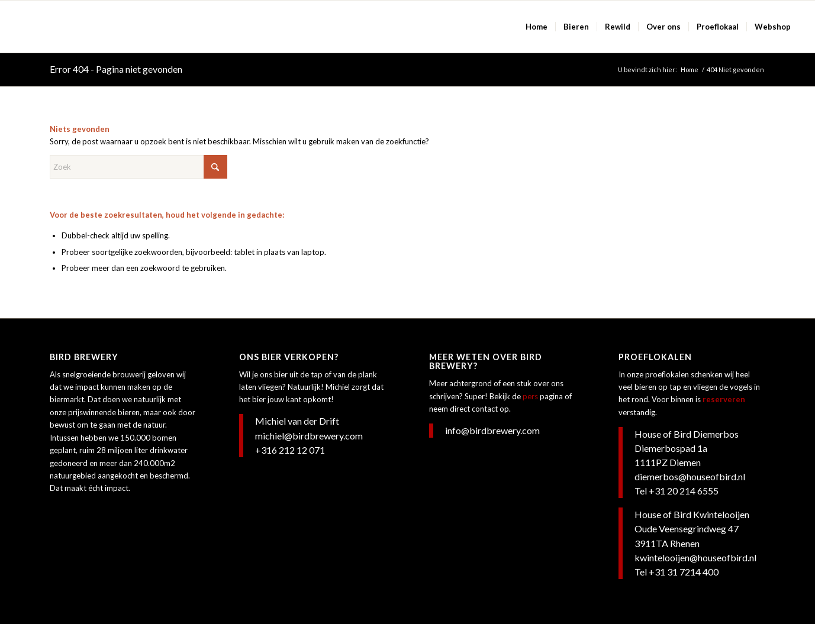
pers (530, 396)
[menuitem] (536, 27)
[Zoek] (138, 167)
